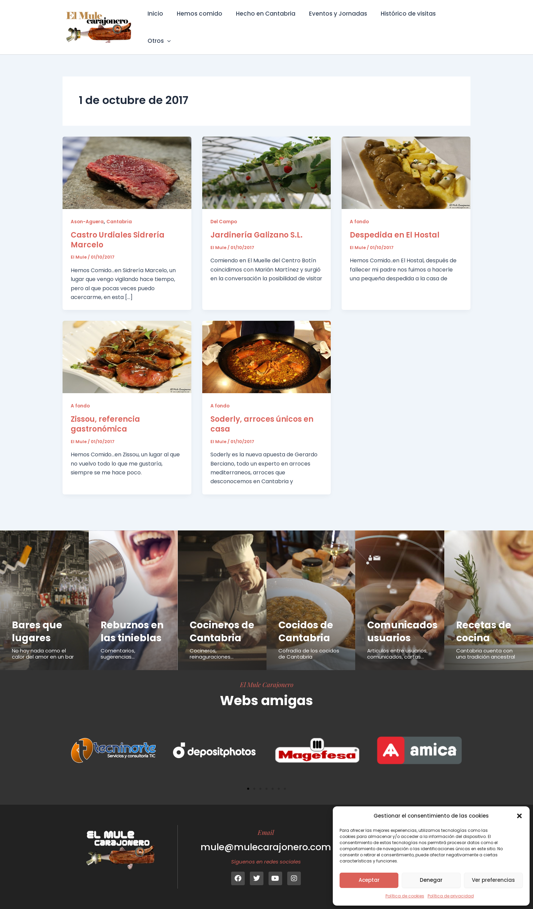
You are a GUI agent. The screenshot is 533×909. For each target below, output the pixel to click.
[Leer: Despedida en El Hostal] (406, 163)
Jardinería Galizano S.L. (256, 225)
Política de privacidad (451, 896)
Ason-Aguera (87, 212)
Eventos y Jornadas (334, 22)
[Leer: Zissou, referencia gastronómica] (127, 347)
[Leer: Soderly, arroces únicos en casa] (266, 347)
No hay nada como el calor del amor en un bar (43, 641)
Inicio (158, 22)
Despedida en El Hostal (395, 225)
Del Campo (224, 212)
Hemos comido (200, 22)
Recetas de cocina (484, 618)
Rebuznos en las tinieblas (133, 618)
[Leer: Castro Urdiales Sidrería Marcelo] (127, 163)
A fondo (359, 212)
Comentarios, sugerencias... (118, 641)
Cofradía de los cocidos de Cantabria (308, 641)
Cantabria (120, 212)
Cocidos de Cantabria (306, 618)
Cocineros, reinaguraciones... (212, 653)
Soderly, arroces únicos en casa (261, 415)
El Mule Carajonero (266, 684)
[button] (519, 815)
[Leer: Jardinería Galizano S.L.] (266, 163)
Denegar (431, 880)
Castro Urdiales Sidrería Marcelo (118, 230)
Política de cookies (404, 896)
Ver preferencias (493, 880)
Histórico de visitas (402, 22)
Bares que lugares (37, 618)
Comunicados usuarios (403, 618)
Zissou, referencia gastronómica (105, 415)
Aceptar (369, 880)
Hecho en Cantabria (264, 22)
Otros (453, 22)
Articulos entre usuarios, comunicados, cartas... (397, 641)
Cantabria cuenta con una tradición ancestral (485, 641)
